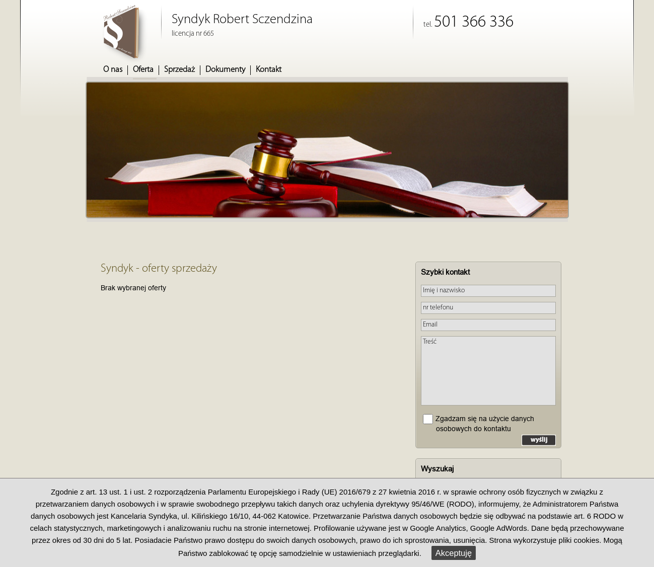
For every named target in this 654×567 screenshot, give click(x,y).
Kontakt (268, 70)
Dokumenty (225, 70)
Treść (488, 371)
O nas (112, 70)
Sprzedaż (179, 70)
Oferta (143, 70)
